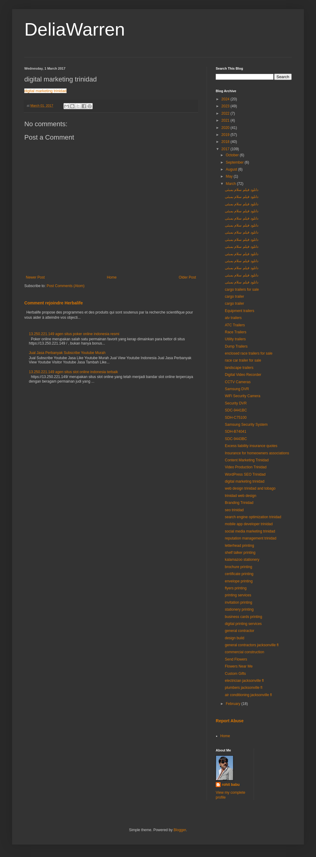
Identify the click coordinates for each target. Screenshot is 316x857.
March (231, 184)
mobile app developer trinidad (249, 524)
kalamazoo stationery (242, 559)
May (230, 176)
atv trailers (233, 318)
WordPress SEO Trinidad (245, 474)
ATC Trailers (235, 325)
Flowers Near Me (238, 666)
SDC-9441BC (236, 410)
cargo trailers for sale (242, 289)
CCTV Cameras (238, 382)
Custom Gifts (235, 673)
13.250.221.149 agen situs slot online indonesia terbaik (73, 372)
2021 (226, 120)
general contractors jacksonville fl (252, 645)
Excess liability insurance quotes (251, 446)
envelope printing (238, 581)
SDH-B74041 (235, 431)
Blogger (179, 830)
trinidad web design (240, 496)
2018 (226, 142)
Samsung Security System (246, 424)
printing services (238, 595)
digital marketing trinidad (45, 90)
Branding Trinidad (239, 503)
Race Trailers (235, 332)
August (232, 169)
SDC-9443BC (236, 439)
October (233, 155)
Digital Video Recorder (243, 375)
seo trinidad (234, 510)
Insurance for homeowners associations (257, 453)
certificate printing (239, 574)
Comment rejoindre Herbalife (53, 302)
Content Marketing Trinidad (247, 460)
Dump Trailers (236, 346)
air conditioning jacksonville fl (248, 695)
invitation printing (238, 602)
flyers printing (235, 588)
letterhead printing (239, 545)
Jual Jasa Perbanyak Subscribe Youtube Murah (67, 353)
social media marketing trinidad (250, 531)
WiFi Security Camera (242, 396)
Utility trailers (235, 339)
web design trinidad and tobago (250, 488)
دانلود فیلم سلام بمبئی (241, 190)
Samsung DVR (237, 389)
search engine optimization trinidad (253, 517)
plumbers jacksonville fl (243, 687)
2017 (226, 149)
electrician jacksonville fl (244, 680)
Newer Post (35, 277)
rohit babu (231, 784)
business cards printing (243, 617)
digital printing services (243, 624)
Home (112, 277)
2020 (226, 128)
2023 (226, 106)
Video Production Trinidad (245, 467)
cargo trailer (234, 296)
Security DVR (236, 403)
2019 (226, 135)
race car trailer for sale (243, 360)
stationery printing (239, 609)
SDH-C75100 (235, 417)
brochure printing (238, 567)
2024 (226, 99)
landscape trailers (239, 368)
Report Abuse (229, 720)
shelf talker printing (240, 552)
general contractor (239, 631)
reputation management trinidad (250, 538)
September (235, 162)
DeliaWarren (74, 29)
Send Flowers (236, 659)
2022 (226, 113)
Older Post (187, 277)
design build (234, 638)
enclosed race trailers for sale (249, 353)
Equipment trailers (239, 311)
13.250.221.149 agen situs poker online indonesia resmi (74, 334)
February (233, 704)
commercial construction (244, 652)
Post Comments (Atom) (65, 286)
